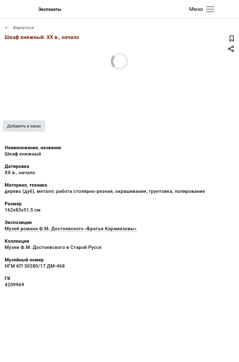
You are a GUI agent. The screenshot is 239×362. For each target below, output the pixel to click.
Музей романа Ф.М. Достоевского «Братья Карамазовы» (71, 228)
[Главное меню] (210, 9)
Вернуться (19, 27)
